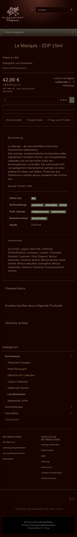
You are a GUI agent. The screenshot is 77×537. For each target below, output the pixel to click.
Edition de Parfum (18, 388)
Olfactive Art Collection (21, 375)
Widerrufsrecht (48, 478)
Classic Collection (18, 381)
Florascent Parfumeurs (14, 68)
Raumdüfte (39, 413)
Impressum (46, 467)
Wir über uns (9, 442)
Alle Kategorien (14, 32)
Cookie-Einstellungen (51, 472)
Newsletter (8, 459)
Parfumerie (39, 356)
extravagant (51, 205)
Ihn (33, 198)
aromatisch (37, 205)
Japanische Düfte (18, 400)
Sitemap (45, 461)
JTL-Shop (44, 528)
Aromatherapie (39, 407)
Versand (26, 88)
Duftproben (12, 419)
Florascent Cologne (19, 362)
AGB (43, 456)
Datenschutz (47, 450)
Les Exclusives (23, 63)
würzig (63, 205)
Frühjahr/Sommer (40, 212)
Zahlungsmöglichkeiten (14, 447)
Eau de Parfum (39, 218)
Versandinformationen (14, 453)
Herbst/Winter (58, 212)
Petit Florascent (17, 369)
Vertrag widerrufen (50, 444)
